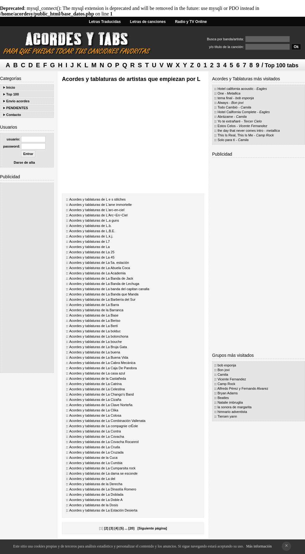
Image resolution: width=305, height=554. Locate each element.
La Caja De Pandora (121, 368)
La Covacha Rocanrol (122, 442)
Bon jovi (237, 102)
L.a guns (112, 220)
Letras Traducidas (105, 22)
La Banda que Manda (122, 294)
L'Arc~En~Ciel (117, 215)
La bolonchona (117, 336)
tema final (224, 98)
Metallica (233, 93)
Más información (259, 546)
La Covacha (115, 436)
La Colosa (113, 415)
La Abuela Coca (118, 268)
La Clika (112, 410)
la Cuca (111, 457)
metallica (273, 130)
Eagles (261, 89)
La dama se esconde (121, 473)
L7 (108, 241)
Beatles (223, 398)
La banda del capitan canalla (127, 289)
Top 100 (12, 94)
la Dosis (112, 505)
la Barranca (114, 310)
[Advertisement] (27, 278)
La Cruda (113, 447)
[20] (132, 528)
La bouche (114, 341)
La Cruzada (115, 452)
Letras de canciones (148, 22)
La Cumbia (114, 463)
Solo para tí (226, 140)
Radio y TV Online (191, 22)
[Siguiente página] (152, 528)
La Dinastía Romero (121, 489)
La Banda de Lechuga (122, 284)
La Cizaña (113, 399)
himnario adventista (232, 412)
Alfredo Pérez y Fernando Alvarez (242, 388)
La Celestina (115, 389)
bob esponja (244, 98)
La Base (112, 315)
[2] (106, 528)
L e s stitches (116, 199)
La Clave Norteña (119, 405)
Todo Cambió (227, 107)
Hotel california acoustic (235, 89)
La (108, 247)
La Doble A (114, 500)
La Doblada (114, 494)
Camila (246, 107)
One (220, 93)
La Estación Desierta (121, 510)
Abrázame (225, 116)
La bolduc (113, 331)
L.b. (108, 226)
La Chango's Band (120, 394)
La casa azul (115, 373)
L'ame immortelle (119, 204)
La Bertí (112, 326)
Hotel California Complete (236, 112)
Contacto (13, 115)
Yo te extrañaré (228, 121)
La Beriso (113, 320)
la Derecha (114, 484)
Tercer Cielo (252, 121)
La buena (113, 352)
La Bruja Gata (116, 347)
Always (222, 102)
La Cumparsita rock (120, 468)
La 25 (110, 252)
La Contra (113, 431)
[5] (122, 528)
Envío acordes (17, 101)
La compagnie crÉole (122, 426)
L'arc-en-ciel (115, 210)
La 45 (110, 257)
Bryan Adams (227, 393)
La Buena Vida (117, 357)
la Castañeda (116, 378)
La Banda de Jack (119, 278)
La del (110, 479)
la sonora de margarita (234, 407)
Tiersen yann (227, 416)
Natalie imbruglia (230, 402)
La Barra (112, 305)
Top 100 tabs (281, 65)
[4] (116, 528)
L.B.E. (110, 231)
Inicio (10, 87)
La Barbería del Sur (120, 299)
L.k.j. (109, 236)
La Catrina (114, 384)
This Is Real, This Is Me (235, 135)
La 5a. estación (117, 262)
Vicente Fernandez (253, 126)
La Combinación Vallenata (126, 421)
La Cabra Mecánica (120, 363)
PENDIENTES (17, 108)
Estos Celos (226, 126)
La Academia (116, 273)
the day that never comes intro (240, 130)
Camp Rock (265, 135)
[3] (111, 528)
